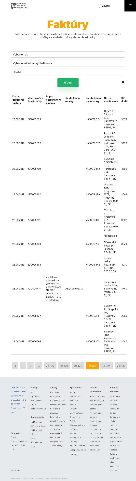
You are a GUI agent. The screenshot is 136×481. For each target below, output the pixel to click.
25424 (107, 366)
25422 (78, 366)
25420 (50, 366)
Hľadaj (68, 82)
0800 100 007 (17, 396)
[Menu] (130, 5)
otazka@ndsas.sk (19, 441)
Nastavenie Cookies (114, 468)
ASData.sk (65, 479)
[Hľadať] (68, 72)
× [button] (123, 81)
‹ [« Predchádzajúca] (15, 366)
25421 (64, 366)
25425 (121, 366)
